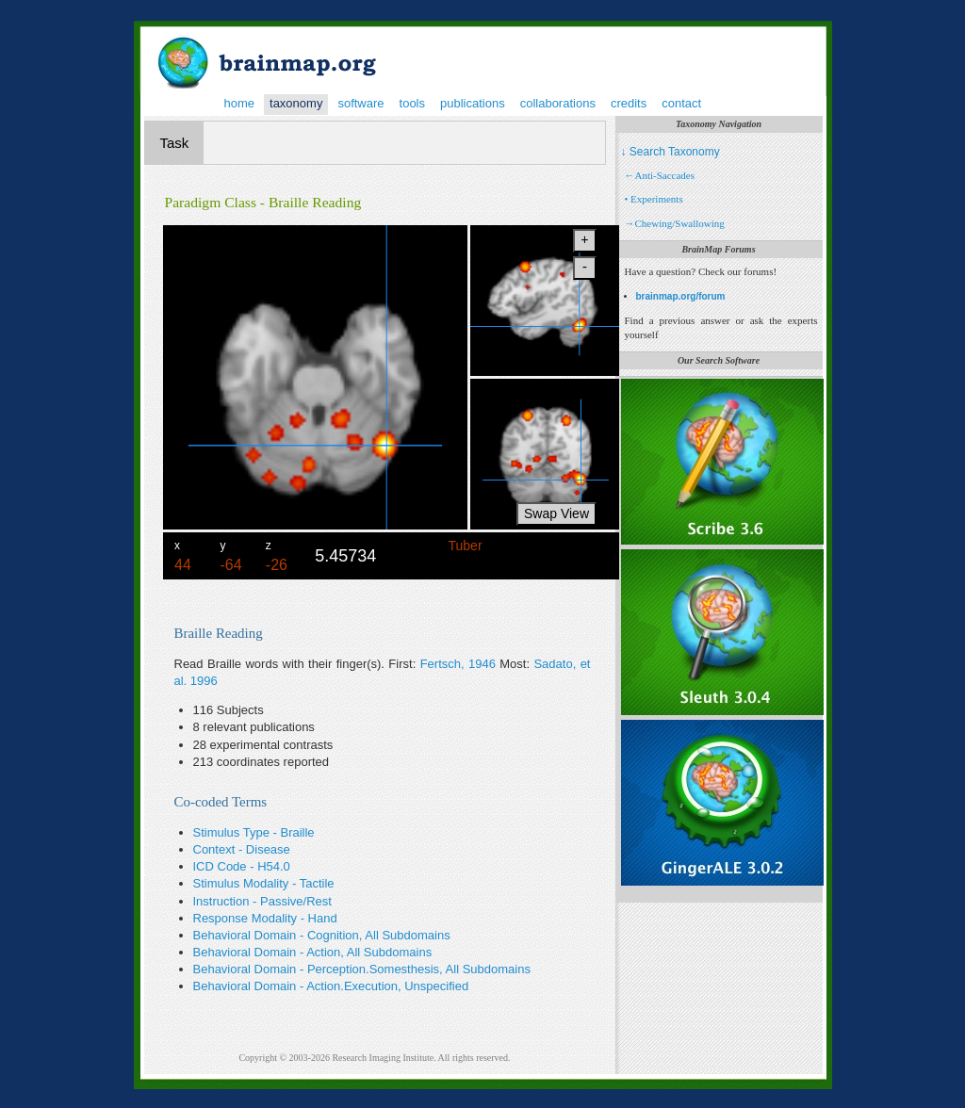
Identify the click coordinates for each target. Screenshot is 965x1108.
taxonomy (296, 103)
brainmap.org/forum (681, 296)
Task (174, 143)
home (239, 103)
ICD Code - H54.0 (241, 866)
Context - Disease (241, 849)
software (360, 103)
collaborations (558, 103)
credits (628, 103)
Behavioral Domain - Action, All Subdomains (313, 952)
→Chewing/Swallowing (675, 223)
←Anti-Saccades (660, 175)
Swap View (556, 513)
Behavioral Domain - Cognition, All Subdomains (321, 935)
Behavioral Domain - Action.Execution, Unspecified (331, 986)
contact (681, 103)
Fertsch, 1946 (458, 664)
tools (412, 103)
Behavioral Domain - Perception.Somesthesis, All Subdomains (362, 969)
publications (472, 103)
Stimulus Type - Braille (254, 832)
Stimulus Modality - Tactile (264, 883)
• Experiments (654, 198)
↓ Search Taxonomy (670, 151)
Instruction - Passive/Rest (262, 901)
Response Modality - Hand (265, 918)
